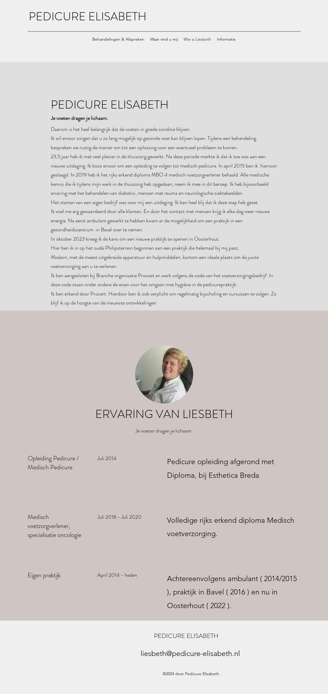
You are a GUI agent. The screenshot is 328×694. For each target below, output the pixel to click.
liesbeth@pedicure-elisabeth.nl (190, 653)
